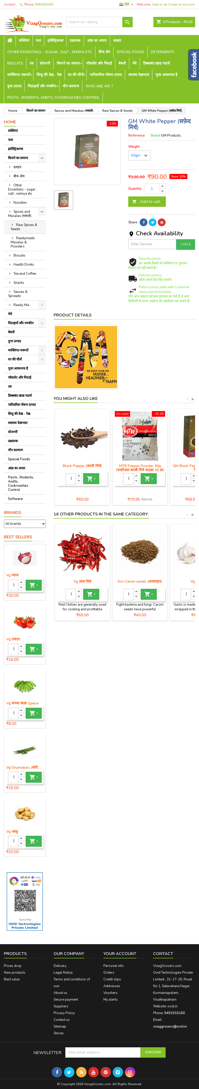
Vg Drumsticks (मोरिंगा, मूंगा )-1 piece (25, 768)
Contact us (62, 1019)
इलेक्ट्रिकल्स (55, 40)
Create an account (181, 4)
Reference (136, 135)
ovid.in (172, 1006)
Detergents (162, 52)
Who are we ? (99, 86)
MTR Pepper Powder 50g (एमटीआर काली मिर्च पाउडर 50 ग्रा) (140, 467)
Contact (9, 4)
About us (60, 993)
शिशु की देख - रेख (49, 74)
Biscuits (15, 63)
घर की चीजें (75, 74)
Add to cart (146, 201)
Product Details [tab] (72, 315)
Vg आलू (12, 832)
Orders (108, 972)
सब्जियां (24, 40)
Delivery (60, 966)
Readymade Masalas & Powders (22, 242)
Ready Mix (21, 305)
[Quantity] (13, 585)
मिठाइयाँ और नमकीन (42, 86)
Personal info (113, 966)
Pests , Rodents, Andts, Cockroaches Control (53, 97)
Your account (119, 954)
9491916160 (44, 4)
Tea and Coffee (24, 273)
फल (38, 40)
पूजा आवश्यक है (166, 74)
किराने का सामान (68, 63)
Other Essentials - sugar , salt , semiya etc (49, 52)
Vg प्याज (12, 575)
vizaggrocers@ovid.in (170, 1026)
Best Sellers (18, 537)
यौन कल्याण (71, 86)
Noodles (20, 202)
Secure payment (66, 999)
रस (31, 63)
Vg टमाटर (13, 639)
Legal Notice (63, 972)
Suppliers (61, 1006)
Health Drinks (23, 264)
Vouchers (110, 993)
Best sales (12, 979)
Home (10, 122)
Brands (12, 512)
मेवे (134, 63)
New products (14, 972)
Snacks (18, 282)
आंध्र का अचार (97, 40)
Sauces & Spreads (17, 293)
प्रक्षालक (75, 40)
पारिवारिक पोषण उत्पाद (106, 74)
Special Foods (130, 52)
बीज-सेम (104, 52)
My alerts (110, 999)
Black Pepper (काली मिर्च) (82, 465)
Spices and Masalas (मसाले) (19, 213)
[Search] (99, 22)
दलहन (117, 40)
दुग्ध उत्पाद (14, 86)
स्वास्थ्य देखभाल (138, 74)
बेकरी (122, 63)
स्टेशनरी (45, 63)
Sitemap (60, 1026)
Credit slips (112, 979)
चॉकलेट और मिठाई (99, 63)
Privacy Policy (64, 1013)
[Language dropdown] (126, 4)
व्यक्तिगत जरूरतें (18, 74)
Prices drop (13, 966)
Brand (155, 135)
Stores (59, 1033)
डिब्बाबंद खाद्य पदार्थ (156, 63)
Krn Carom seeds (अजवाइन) (140, 581)
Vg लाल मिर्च (82, 581)
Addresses (111, 986)
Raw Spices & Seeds (24, 227)
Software (15, 499)
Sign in (157, 4)
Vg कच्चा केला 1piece (22, 703)
